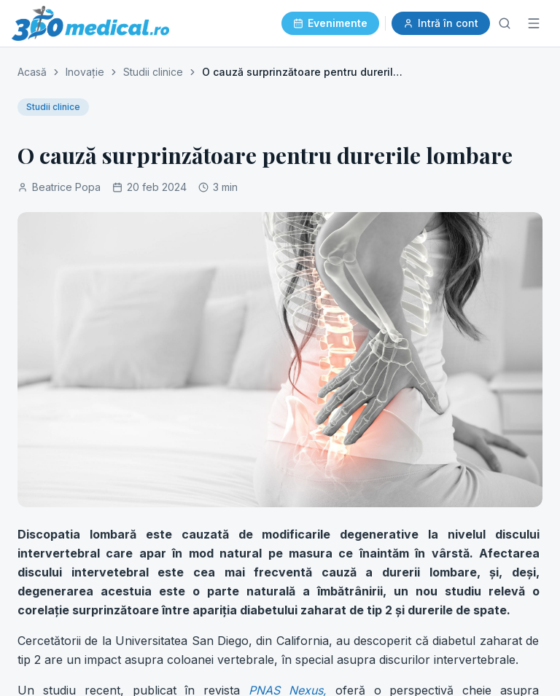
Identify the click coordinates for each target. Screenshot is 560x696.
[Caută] (504, 23)
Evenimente (330, 23)
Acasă (32, 72)
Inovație (85, 72)
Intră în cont (440, 23)
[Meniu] (533, 23)
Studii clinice (153, 72)
